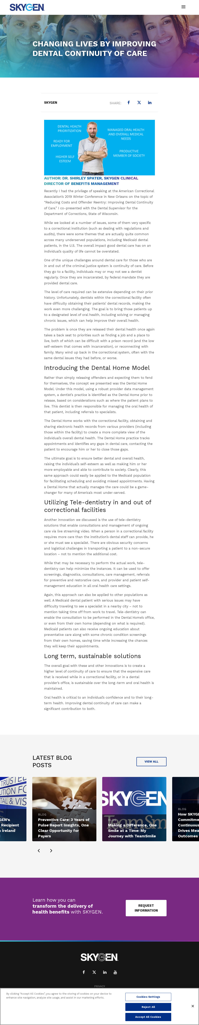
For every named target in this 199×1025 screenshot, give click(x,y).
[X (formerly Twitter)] (139, 102)
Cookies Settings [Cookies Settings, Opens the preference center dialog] (148, 996)
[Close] (193, 1006)
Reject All (148, 1007)
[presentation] (38, 850)
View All (151, 761)
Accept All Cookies (148, 1016)
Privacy (99, 986)
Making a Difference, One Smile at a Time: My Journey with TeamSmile (132, 830)
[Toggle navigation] (183, 7)
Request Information (146, 908)
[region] (99, 1006)
